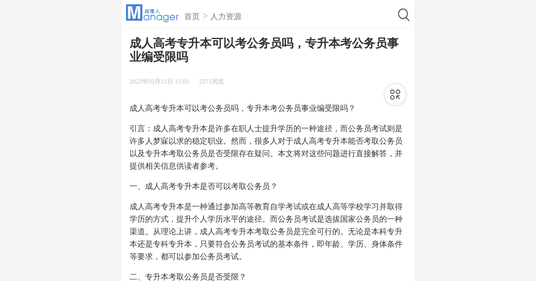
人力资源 (225, 16)
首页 (192, 16)
